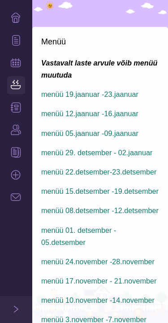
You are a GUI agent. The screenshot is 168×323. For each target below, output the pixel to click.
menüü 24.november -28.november (98, 262)
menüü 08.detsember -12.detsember (100, 210)
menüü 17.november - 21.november (98, 281)
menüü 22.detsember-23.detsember (98, 172)
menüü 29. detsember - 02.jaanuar (96, 152)
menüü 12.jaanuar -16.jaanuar (89, 113)
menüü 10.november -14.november (98, 300)
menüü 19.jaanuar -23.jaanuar (89, 94)
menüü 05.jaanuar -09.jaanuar (89, 133)
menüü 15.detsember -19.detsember (100, 191)
